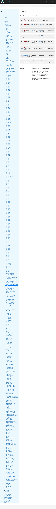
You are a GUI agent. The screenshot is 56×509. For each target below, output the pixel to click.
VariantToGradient (10, 472)
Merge (7, 350)
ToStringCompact (10, 437)
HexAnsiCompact (10, 309)
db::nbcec (8, 205)
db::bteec (8, 93)
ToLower (8, 433)
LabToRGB (8, 345)
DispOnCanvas (9, 271)
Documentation (9, 6)
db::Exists (8, 129)
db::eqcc (8, 114)
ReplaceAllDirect (9, 375)
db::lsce (7, 188)
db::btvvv (8, 112)
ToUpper (8, 439)
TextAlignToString (10, 426)
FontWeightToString (10, 295)
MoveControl (9, 353)
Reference (16, 6)
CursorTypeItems (10, 69)
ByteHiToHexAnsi (10, 49)
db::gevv (8, 144)
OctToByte (8, 357)
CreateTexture (9, 65)
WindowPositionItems (10, 477)
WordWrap (8, 484)
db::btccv (8, 79)
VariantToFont (9, 471)
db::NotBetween (9, 262)
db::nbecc (8, 213)
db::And (7, 74)
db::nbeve (8, 223)
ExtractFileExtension (10, 291)
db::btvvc (8, 110)
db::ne (7, 238)
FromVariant (8, 298)
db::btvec (8, 105)
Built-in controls (8, 21)
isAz (7, 328)
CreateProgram (9, 62)
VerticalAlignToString (10, 476)
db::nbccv (8, 204)
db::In (7, 161)
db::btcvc (8, 85)
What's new (6, 15)
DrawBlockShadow (10, 274)
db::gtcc (8, 148)
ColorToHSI (8, 54)
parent (7, 365)
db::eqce (8, 115)
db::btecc (8, 89)
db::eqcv (8, 116)
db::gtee (8, 154)
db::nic (7, 252)
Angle (7, 35)
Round (7, 388)
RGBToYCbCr (9, 383)
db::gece (8, 134)
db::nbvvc (8, 234)
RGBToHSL (8, 379)
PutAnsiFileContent (10, 370)
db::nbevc (8, 222)
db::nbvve (8, 235)
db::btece (8, 90)
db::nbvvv (8, 237)
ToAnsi (7, 428)
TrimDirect (8, 448)
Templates (7, 493)
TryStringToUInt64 (10, 466)
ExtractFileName (9, 292)
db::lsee (8, 193)
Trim (7, 447)
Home (3, 6)
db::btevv (8, 100)
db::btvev (8, 108)
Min (7, 352)
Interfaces (7, 488)
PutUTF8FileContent (10, 371)
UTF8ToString (9, 469)
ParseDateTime (9, 367)
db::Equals (8, 122)
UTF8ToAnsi (8, 468)
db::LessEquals (9, 176)
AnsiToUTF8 (8, 38)
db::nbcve (8, 210)
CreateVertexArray (10, 68)
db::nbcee (8, 206)
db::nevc (8, 248)
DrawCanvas (9, 275)
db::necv (8, 242)
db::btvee (8, 107)
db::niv (7, 255)
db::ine (7, 163)
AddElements (9, 28)
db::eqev (8, 121)
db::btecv (8, 92)
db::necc (8, 240)
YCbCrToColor (9, 486)
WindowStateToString (10, 482)
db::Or (7, 270)
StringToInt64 (9, 408)
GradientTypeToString (10, 305)
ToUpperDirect (9, 440)
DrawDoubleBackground (11, 277)
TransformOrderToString (11, 444)
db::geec (8, 137)
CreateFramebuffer (10, 61)
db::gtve (8, 158)
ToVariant (8, 441)
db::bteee (8, 94)
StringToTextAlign (10, 414)
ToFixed (8, 430)
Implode (8, 324)
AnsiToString (9, 36)
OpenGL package (7, 498)
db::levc (7, 177)
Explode (8, 287)
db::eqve (8, 125)
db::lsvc (7, 195)
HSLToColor (8, 317)
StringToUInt (8, 417)
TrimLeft (8, 450)
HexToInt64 (8, 313)
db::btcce (8, 78)
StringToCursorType (10, 403)
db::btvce (8, 103)
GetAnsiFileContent (10, 299)
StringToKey (8, 410)
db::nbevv (8, 224)
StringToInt (8, 407)
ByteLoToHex (9, 50)
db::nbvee (8, 231)
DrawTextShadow (10, 281)
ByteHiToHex (9, 47)
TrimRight (8, 453)
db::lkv (7, 186)
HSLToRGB (8, 318)
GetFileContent (9, 300)
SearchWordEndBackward (11, 394)
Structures (7, 491)
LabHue (8, 341)
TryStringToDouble (10, 459)
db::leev (8, 173)
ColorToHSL (8, 56)
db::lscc (7, 187)
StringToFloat (9, 406)
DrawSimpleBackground (11, 280)
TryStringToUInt (9, 465)
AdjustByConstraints (10, 31)
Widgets (5, 17)
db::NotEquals (9, 263)
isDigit (7, 331)
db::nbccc (8, 201)
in (6, 325)
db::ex (7, 127)
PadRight (8, 363)
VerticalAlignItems (10, 475)
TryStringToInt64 (9, 464)
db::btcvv (8, 87)
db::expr (8, 130)
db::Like (8, 181)
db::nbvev (8, 233)
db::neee (8, 245)
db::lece (8, 168)
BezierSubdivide (9, 42)
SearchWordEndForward (11, 396)
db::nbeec (8, 217)
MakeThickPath (9, 347)
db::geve (8, 143)
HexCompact (9, 310)
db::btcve (8, 86)
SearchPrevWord (9, 393)
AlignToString (9, 33)
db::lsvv (7, 198)
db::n (7, 199)
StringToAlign (9, 400)
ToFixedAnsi (8, 432)
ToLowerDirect (9, 435)
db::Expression (9, 132)
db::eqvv (8, 126)
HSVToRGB (8, 321)
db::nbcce (8, 202)
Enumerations (8, 25)
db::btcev (8, 83)
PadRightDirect (9, 364)
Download (39, 1)
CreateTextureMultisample (11, 67)
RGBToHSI (8, 378)
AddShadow (8, 29)
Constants (7, 24)
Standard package (8, 495)
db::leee (8, 172)
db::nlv (7, 259)
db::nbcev (8, 208)
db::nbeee (8, 219)
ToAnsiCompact (9, 429)
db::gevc (8, 141)
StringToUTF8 (9, 419)
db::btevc (8, 97)
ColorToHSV (8, 57)
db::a (7, 72)
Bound (7, 46)
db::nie (7, 253)
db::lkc (7, 183)
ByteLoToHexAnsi (10, 51)
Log (7, 346)
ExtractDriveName (10, 289)
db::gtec (8, 152)
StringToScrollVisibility (11, 412)
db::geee (8, 139)
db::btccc (8, 76)
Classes (6, 22)
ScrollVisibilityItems (10, 389)
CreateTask (8, 64)
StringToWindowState (10, 423)
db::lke (7, 184)
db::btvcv (8, 104)
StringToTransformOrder (11, 415)
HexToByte (8, 311)
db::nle (7, 258)
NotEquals (8, 356)
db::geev (8, 140)
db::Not (7, 260)
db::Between (9, 75)
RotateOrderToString (10, 386)
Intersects (8, 327)
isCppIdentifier (9, 329)
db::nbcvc (8, 209)
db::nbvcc (8, 226)
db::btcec (8, 80)
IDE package (6, 501)
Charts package (7, 500)
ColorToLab (8, 58)
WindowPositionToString (11, 479)
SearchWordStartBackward (12, 397)
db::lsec (7, 191)
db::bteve (8, 98)
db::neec (8, 244)
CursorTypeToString (10, 71)
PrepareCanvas (9, 368)
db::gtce (8, 150)
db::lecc (7, 166)
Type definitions (8, 494)
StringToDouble (9, 404)
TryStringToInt (9, 462)
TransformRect (9, 446)
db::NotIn (8, 266)
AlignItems (8, 32)
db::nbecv (8, 216)
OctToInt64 (8, 358)
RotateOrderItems (10, 385)
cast (7, 53)
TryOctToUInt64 (9, 458)
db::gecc (8, 133)
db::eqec (8, 118)
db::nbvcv (8, 228)
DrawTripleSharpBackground (12, 284)
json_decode (9, 336)
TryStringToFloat (9, 461)
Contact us (50, 507)
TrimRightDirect (9, 454)
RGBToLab (8, 382)
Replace (8, 372)
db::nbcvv (8, 212)
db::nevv (8, 251)
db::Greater (8, 145)
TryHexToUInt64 (9, 457)
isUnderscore (9, 335)
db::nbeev (8, 220)
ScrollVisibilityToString (11, 390)
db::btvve (8, 111)
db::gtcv (8, 151)
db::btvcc (8, 101)
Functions (26, 6)
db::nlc (7, 256)
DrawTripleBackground (11, 282)
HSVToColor (8, 320)
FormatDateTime (9, 296)
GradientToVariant (10, 303)
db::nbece (8, 215)
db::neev (8, 246)
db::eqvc (8, 123)
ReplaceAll (8, 374)
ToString (8, 436)
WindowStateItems (10, 480)
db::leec (8, 170)
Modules (7, 490)
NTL (4, 18)
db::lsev (7, 194)
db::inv (7, 165)
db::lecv (7, 169)
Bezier (7, 40)
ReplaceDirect (9, 376)
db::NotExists (9, 264)
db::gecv (8, 136)
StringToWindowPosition (11, 422)
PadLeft (7, 360)
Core (21, 6)
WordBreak (8, 483)
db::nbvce (8, 227)
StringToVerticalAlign (10, 421)
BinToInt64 (8, 45)
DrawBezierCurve (10, 273)
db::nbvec (8, 230)
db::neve (8, 249)
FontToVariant (9, 293)
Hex (7, 306)
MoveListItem (9, 354)
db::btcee (8, 82)
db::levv (7, 180)
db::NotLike (8, 267)
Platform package (7, 502)
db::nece (8, 241)
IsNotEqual (8, 334)
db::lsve (7, 197)
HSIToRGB (8, 316)
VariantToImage (9, 473)
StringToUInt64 (9, 418)
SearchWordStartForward (11, 399)
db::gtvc (8, 157)
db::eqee (8, 119)
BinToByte (8, 43)
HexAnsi (8, 307)
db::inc (7, 162)
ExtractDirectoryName (11, 288)
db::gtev (8, 155)
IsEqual (7, 332)
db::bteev (8, 96)
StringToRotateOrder (10, 411)
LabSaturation (9, 342)
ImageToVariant (9, 323)
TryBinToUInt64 (9, 455)
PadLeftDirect (9, 361)
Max (7, 349)
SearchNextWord (9, 392)
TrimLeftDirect (9, 451)
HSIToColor (8, 314)
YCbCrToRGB (9, 487)
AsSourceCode (9, 39)
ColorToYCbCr (9, 60)
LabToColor (8, 343)
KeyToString (8, 339)
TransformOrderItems (10, 443)
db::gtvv (8, 159)
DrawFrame (8, 278)
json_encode (9, 338)
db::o (7, 269)
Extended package (8, 497)
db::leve (8, 179)
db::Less (8, 175)
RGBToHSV (8, 381)
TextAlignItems (9, 425)
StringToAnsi (9, 401)
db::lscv (7, 190)
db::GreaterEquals (10, 147)
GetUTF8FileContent (10, 302)
